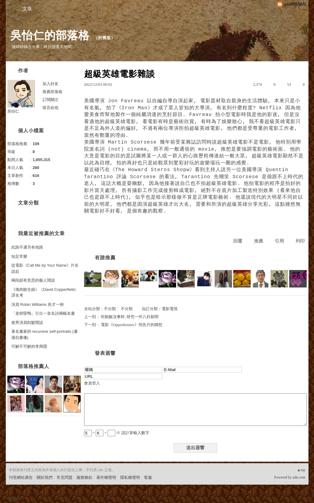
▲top (301, 470)
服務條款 (84, 477)
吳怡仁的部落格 (50, 35)
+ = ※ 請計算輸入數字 (116, 432)
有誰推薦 (105, 257)
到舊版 (104, 38)
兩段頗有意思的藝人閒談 (33, 280)
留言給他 (50, 107)
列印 (300, 240)
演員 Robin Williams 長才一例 (37, 304)
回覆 (237, 240)
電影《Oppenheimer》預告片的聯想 (131, 324)
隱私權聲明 (130, 477)
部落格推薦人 (33, 366)
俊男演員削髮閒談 (27, 322)
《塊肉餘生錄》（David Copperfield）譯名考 (45, 292)
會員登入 (92, 383)
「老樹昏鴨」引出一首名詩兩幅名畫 (43, 313)
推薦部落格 (52, 91)
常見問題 (64, 477)
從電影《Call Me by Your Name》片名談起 (45, 268)
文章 (27, 8)
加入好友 (50, 83)
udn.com (299, 477)
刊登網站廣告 (21, 477)
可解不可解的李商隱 (29, 346)
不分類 (110, 308)
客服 (148, 477)
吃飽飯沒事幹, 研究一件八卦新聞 (130, 316)
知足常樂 (19, 256)
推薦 (258, 240)
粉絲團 (15, 498)
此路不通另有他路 (27, 247)
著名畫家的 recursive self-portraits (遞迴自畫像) (44, 334)
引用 (279, 240)
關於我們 (45, 477)
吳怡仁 (13, 111)
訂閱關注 (50, 99)
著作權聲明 (106, 477)
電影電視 (170, 308)
